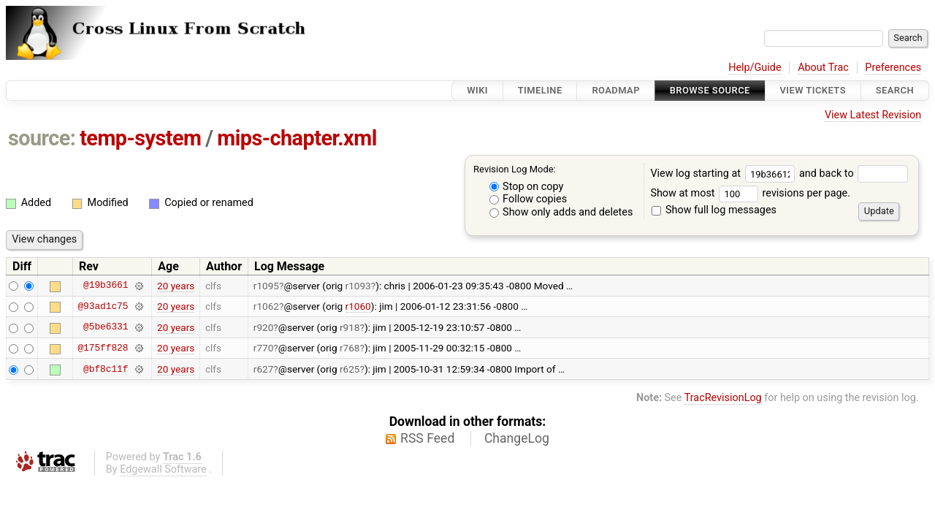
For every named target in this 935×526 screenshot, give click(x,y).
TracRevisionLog (723, 398)
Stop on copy (526, 186)
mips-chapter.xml (297, 138)
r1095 (266, 285)
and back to (853, 173)
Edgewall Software (163, 469)
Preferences (893, 67)
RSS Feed (427, 438)
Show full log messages (714, 210)
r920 (263, 327)
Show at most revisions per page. (750, 193)
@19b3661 (105, 285)
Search (895, 90)
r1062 (266, 306)
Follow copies (528, 199)
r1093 (358, 285)
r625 (350, 369)
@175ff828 (102, 347)
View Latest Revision (873, 115)
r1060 (358, 306)
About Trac (823, 67)
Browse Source (710, 90)
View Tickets (813, 90)
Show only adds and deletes (561, 212)
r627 (263, 369)
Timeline (540, 90)
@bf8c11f (105, 369)
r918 (350, 327)
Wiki (477, 90)
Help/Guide (754, 67)
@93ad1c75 (102, 306)
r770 (263, 348)
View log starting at (724, 173)
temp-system (140, 138)
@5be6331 (105, 327)
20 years (175, 285)
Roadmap (616, 90)
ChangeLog (516, 438)
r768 (350, 348)
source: (42, 138)
